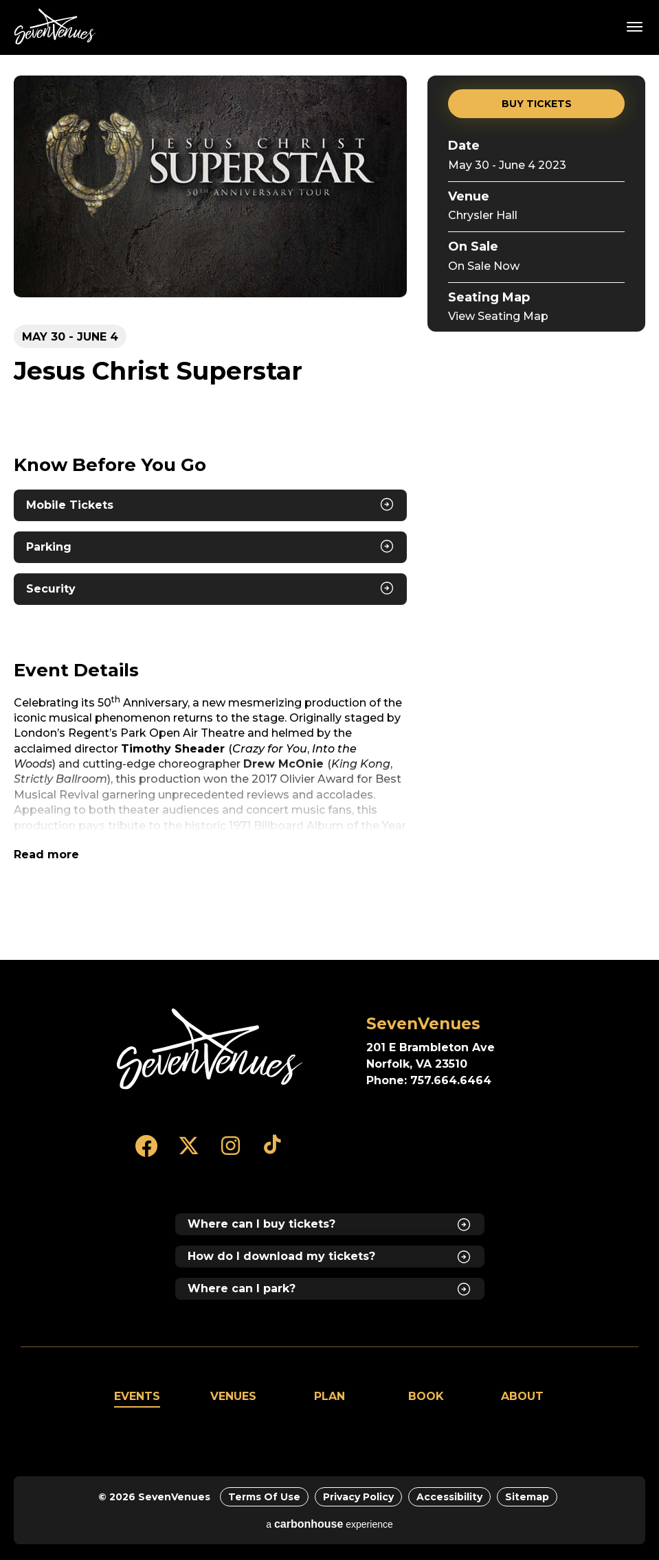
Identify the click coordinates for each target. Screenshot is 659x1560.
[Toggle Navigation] (635, 26)
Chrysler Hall (482, 215)
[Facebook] (147, 1152)
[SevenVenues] (209, 1049)
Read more (46, 854)
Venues (233, 1396)
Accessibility (449, 1497)
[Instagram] (231, 1152)
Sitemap (527, 1497)
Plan (329, 1396)
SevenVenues (58, 26)
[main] (329, 507)
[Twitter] (189, 1152)
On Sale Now (484, 266)
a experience (329, 1524)
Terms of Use (264, 1497)
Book (426, 1396)
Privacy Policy (358, 1497)
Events (137, 1396)
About (522, 1396)
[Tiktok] (272, 1152)
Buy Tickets (537, 104)
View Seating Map (498, 316)
